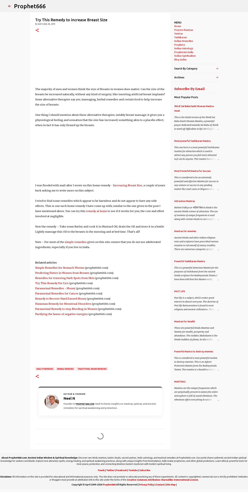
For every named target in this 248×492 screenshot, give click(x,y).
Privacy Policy (146, 484)
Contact (160, 484)
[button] (37, 30)
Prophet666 (30, 6)
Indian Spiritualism (185, 55)
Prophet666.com (85, 404)
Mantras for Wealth (184, 321)
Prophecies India (183, 52)
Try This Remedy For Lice (52, 283)
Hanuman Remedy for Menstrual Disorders (63, 303)
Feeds (101, 470)
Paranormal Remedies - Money (55, 288)
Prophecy (179, 44)
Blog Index (180, 59)
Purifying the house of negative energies (61, 314)
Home (177, 26)
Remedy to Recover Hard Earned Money (60, 298)
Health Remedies (44, 369)
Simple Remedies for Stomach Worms (59, 267)
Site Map (171, 484)
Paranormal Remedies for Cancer (56, 293)
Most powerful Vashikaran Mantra (192, 141)
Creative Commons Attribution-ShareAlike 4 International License (162, 479)
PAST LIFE (179, 291)
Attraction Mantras (184, 201)
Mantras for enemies (185, 231)
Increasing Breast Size (127, 185)
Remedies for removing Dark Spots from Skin (64, 278)
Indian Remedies (183, 41)
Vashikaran (180, 37)
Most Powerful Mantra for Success (192, 171)
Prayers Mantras (183, 29)
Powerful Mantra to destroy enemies (193, 351)
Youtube (133, 470)
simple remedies (76, 242)
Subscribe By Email (189, 89)
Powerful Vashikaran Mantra (189, 261)
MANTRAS (179, 381)
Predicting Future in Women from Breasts (62, 272)
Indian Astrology (183, 48)
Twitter (110, 470)
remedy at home (96, 211)
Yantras (178, 33)
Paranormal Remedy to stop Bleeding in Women (66, 309)
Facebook (121, 470)
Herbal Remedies (65, 369)
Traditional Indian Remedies (92, 369)
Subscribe (144, 470)
